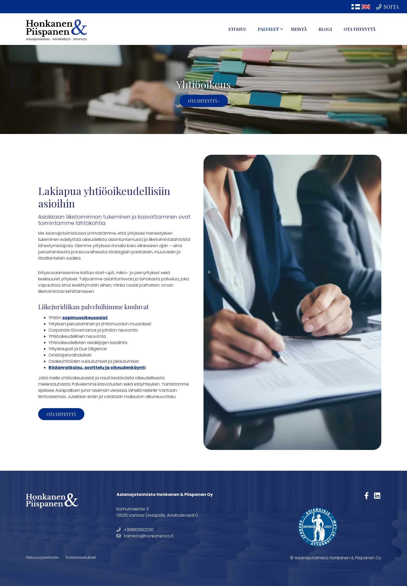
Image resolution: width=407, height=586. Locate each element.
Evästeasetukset (81, 557)
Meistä (299, 29)
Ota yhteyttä (360, 29)
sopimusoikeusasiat (85, 318)
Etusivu (237, 29)
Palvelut (268, 29)
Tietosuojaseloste (42, 557)
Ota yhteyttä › (203, 101)
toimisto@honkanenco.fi (145, 536)
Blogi (325, 29)
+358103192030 (135, 530)
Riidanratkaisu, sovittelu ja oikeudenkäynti (97, 368)
